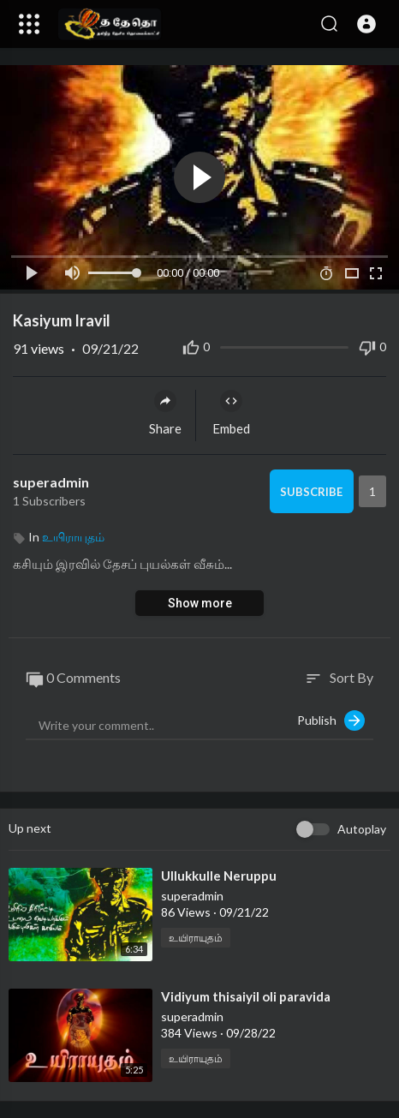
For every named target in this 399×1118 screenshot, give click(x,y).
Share (165, 413)
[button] (366, 24)
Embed (231, 413)
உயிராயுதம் (73, 536)
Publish (331, 720)
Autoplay (361, 829)
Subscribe (311, 492)
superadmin (51, 482)
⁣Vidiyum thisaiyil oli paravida (246, 996)
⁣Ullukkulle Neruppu (219, 875)
